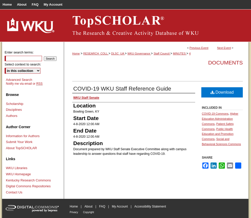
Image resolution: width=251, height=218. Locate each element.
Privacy (74, 212)
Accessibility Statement (150, 206)
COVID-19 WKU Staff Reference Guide (122, 88)
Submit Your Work (19, 142)
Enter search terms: (19, 52)
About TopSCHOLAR (21, 148)
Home (76, 53)
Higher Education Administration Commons (220, 118)
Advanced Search (19, 80)
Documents (225, 63)
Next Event (224, 47)
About (88, 206)
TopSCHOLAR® (156, 25)
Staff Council (162, 53)
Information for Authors (23, 136)
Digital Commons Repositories (28, 186)
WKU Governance (139, 53)
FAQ (102, 206)
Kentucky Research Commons (28, 180)
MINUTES (179, 53)
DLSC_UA (118, 53)
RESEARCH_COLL (96, 53)
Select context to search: (23, 64)
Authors (11, 116)
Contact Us (14, 192)
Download (222, 92)
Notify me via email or (24, 83)
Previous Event (199, 47)
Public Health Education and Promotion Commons (218, 134)
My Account (120, 206)
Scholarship (14, 104)
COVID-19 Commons (215, 113)
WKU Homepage (18, 174)
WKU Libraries (16, 168)
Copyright (88, 212)
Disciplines (14, 110)
